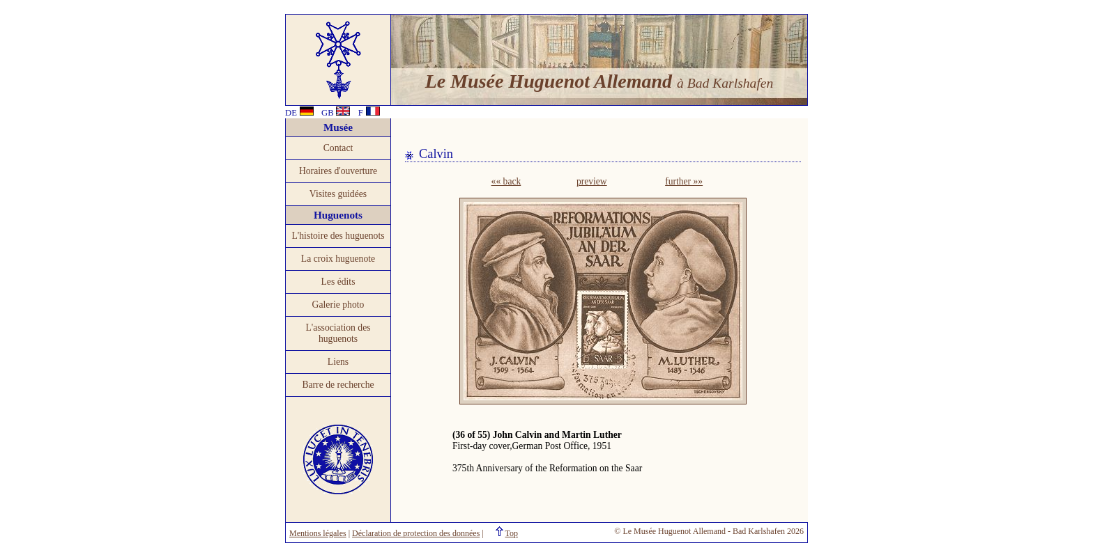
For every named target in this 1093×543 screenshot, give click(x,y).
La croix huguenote (338, 258)
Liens (338, 361)
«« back (506, 181)
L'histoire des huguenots (337, 235)
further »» (684, 181)
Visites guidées (338, 194)
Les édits (338, 281)
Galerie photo (338, 304)
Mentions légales (317, 533)
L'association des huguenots (337, 333)
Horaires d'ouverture (338, 171)
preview (591, 181)
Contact (338, 148)
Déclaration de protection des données (416, 533)
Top (512, 533)
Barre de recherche (338, 384)
